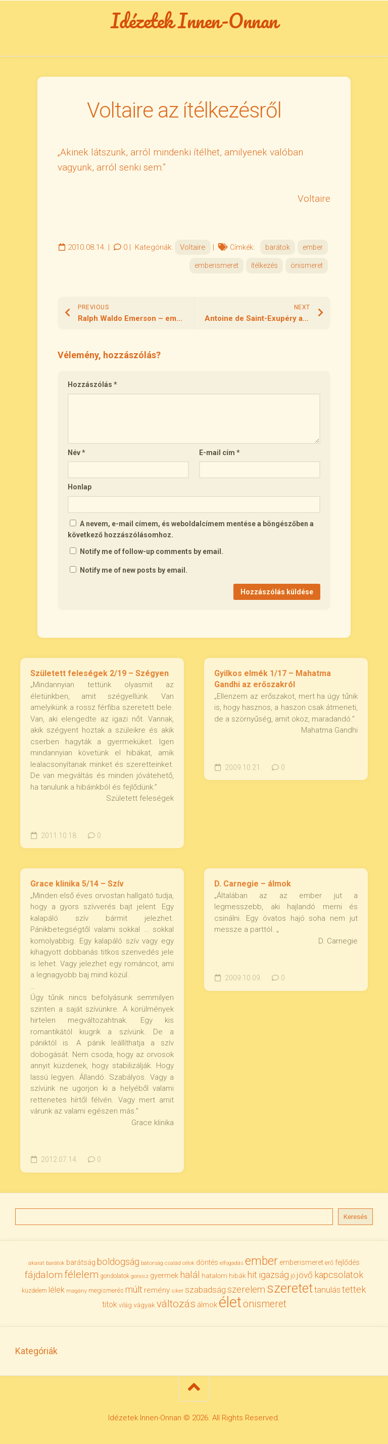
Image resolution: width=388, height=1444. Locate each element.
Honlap (79, 487)
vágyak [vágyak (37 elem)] (144, 1305)
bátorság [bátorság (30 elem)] (152, 1262)
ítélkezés (264, 265)
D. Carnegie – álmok (252, 883)
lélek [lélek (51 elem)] (56, 1290)
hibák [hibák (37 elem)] (237, 1276)
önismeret (306, 265)
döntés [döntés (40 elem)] (207, 1262)
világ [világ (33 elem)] (125, 1305)
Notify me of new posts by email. (133, 570)
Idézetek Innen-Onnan (194, 21)
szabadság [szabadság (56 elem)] (205, 1290)
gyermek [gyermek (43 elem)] (164, 1275)
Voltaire (193, 247)
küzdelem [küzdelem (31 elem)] (34, 1290)
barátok (277, 247)
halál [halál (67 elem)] (190, 1275)
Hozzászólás (92, 384)
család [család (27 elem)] (173, 1263)
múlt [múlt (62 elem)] (133, 1289)
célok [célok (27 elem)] (188, 1263)
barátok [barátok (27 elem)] (55, 1263)
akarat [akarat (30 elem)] (36, 1262)
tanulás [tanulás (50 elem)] (327, 1290)
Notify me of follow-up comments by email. (151, 551)
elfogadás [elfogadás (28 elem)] (232, 1263)
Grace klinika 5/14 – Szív (77, 883)
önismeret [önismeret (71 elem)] (264, 1304)
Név (76, 453)
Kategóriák (36, 1351)
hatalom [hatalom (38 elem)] (214, 1275)
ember (313, 247)
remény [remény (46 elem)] (157, 1290)
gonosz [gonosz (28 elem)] (140, 1276)
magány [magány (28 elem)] (76, 1291)
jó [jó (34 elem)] (292, 1276)
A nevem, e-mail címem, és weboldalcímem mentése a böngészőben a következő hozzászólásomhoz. (191, 529)
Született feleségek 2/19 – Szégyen (99, 673)
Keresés (355, 1216)
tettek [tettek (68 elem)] (354, 1289)
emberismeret (216, 265)
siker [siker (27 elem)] (177, 1291)
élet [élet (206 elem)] (230, 1302)
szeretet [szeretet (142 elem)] (290, 1288)
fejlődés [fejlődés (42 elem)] (347, 1262)
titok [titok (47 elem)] (109, 1304)
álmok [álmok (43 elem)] (207, 1304)
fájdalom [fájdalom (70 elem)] (44, 1275)
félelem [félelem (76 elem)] (81, 1274)
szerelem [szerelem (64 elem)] (246, 1289)
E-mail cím (219, 453)
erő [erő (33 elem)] (329, 1262)
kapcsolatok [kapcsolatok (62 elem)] (338, 1274)
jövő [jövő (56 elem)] (305, 1275)
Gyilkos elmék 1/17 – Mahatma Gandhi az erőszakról (272, 679)
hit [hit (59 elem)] (252, 1275)
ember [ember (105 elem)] (261, 1261)
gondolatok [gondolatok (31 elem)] (114, 1276)
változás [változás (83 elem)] (176, 1304)
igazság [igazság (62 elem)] (274, 1274)
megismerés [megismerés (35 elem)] (106, 1290)
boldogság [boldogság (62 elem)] (118, 1261)
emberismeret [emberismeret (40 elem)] (301, 1262)
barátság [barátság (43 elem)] (80, 1262)
